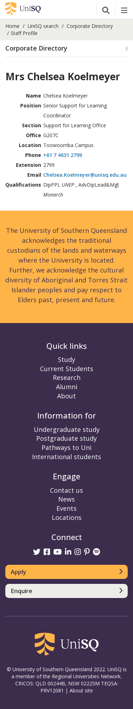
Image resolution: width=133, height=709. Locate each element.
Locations (67, 517)
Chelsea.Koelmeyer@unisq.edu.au (85, 174)
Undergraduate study (67, 429)
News (66, 499)
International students (66, 456)
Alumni (66, 386)
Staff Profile (24, 33)
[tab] (66, 48)
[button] (66, 48)
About (66, 396)
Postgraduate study (66, 438)
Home (12, 26)
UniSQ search (43, 26)
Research (67, 377)
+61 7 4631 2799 (62, 155)
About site (81, 690)
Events (66, 508)
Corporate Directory (90, 26)
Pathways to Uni (66, 447)
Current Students (66, 368)
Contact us (66, 490)
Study (66, 359)
